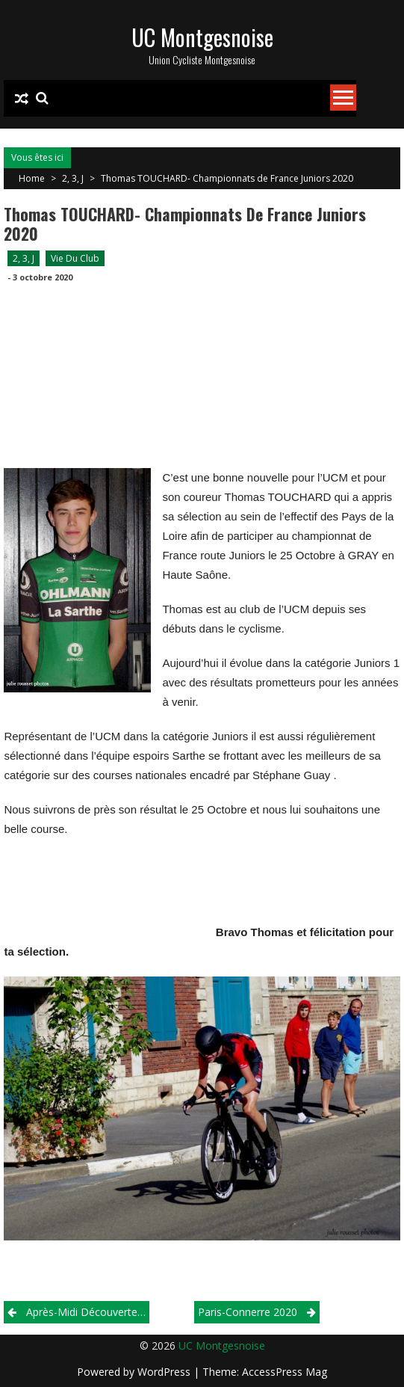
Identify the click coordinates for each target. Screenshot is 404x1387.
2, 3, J (73, 178)
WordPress (165, 1372)
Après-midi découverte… (86, 1312)
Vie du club (75, 258)
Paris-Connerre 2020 (247, 1312)
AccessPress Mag (284, 1372)
